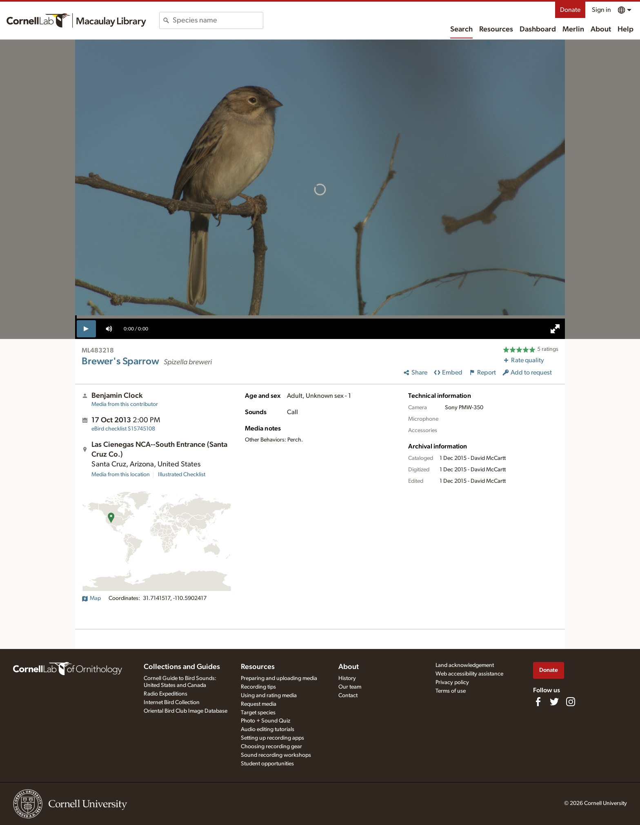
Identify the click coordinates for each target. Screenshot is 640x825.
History (347, 678)
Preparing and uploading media (279, 678)
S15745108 (123, 429)
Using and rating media (269, 695)
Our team (349, 687)
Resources (496, 29)
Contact (348, 695)
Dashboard (538, 29)
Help (625, 29)
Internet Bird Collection (172, 702)
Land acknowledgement (465, 665)
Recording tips (258, 687)
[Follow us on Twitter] (554, 702)
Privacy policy (452, 682)
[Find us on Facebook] (538, 702)
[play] (86, 328)
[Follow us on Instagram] (571, 702)
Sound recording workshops (276, 755)
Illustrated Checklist (181, 474)
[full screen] (555, 328)
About (601, 29)
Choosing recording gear (271, 746)
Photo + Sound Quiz (265, 721)
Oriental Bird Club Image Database (185, 711)
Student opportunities (267, 764)
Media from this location (120, 474)
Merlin (573, 29)
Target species (258, 713)
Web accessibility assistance (469, 674)
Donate (570, 10)
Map (91, 598)
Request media (258, 704)
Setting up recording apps (272, 738)
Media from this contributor (124, 404)
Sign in (601, 10)
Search (461, 29)
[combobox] (218, 20)
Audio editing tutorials (267, 729)
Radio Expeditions (165, 694)
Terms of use (451, 691)
